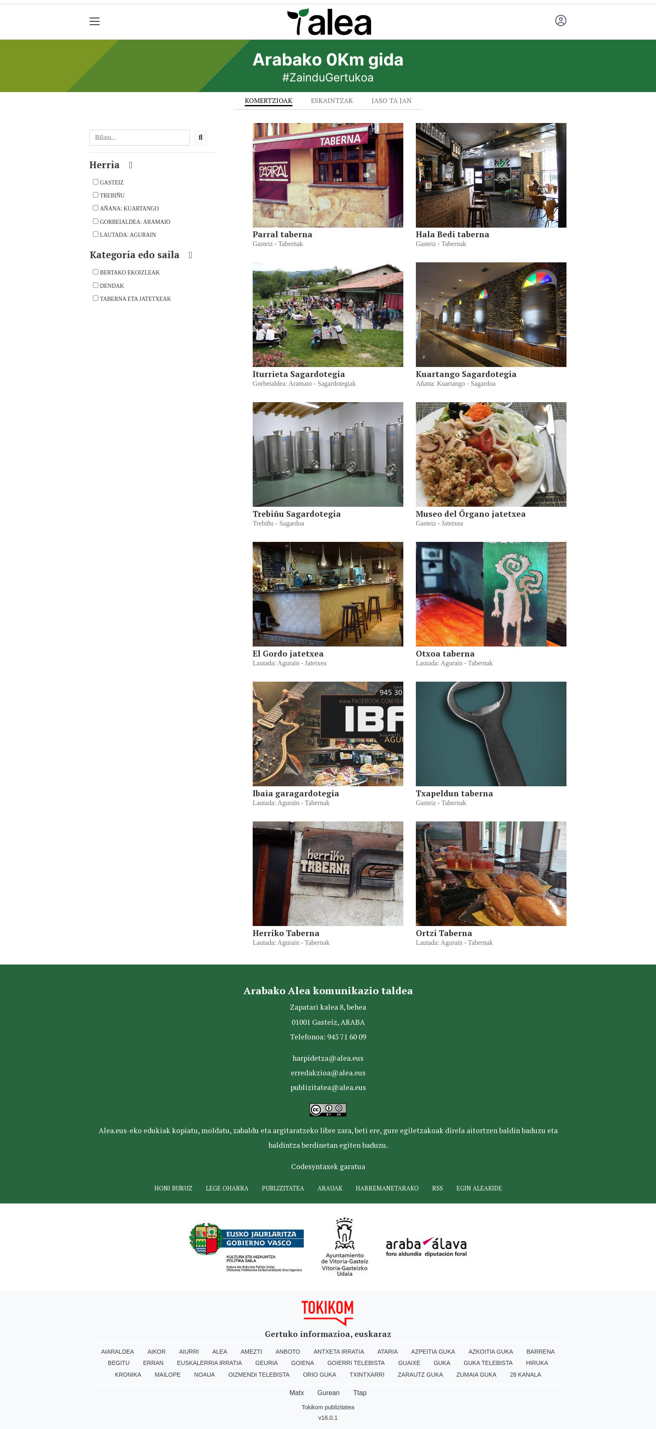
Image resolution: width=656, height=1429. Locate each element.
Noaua (204, 1374)
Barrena (540, 1351)
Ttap (359, 1392)
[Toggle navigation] (95, 21)
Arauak (330, 1188)
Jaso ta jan (392, 100)
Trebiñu (112, 195)
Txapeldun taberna (454, 793)
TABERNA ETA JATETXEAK (135, 299)
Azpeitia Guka (433, 1351)
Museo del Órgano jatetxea (471, 513)
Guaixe (409, 1363)
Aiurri (189, 1351)
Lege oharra (227, 1188)
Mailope (168, 1374)
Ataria (387, 1351)
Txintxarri (367, 1374)
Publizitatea (283, 1188)
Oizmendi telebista (259, 1374)
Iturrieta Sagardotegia (299, 374)
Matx (297, 1392)
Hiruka (537, 1363)
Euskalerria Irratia (209, 1363)
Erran (153, 1363)
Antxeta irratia (339, 1351)
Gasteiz (112, 183)
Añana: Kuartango (129, 208)
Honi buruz (173, 1188)
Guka (442, 1363)
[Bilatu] (140, 138)
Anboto (288, 1351)
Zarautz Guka (420, 1374)
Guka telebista (488, 1363)
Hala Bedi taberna (452, 234)
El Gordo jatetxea (288, 653)
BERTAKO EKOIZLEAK (130, 272)
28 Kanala (525, 1374)
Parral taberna (283, 234)
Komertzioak (268, 100)
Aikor (156, 1351)
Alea (219, 1351)
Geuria (266, 1363)
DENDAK (112, 286)
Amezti (251, 1351)
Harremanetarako (387, 1188)
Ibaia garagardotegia (296, 793)
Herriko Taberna (286, 933)
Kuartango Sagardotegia (466, 374)
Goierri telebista (355, 1363)
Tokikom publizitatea (328, 1407)
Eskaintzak (332, 100)
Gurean (329, 1392)
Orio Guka (319, 1374)
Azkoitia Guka (491, 1351)
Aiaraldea (117, 1351)
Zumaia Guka (476, 1374)
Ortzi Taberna (444, 933)
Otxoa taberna (445, 653)
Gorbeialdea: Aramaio (135, 222)
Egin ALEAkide (479, 1188)
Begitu (119, 1363)
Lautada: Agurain (128, 235)
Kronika (128, 1374)
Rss (437, 1188)
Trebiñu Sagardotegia (297, 513)
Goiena (302, 1363)
